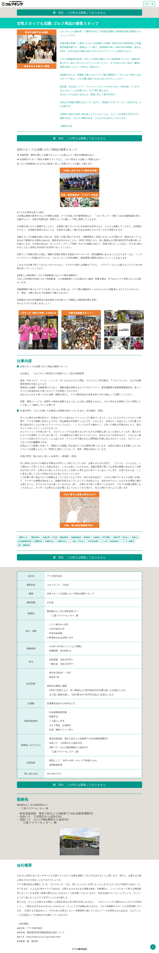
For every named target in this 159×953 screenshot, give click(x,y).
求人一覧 (149, 3)
